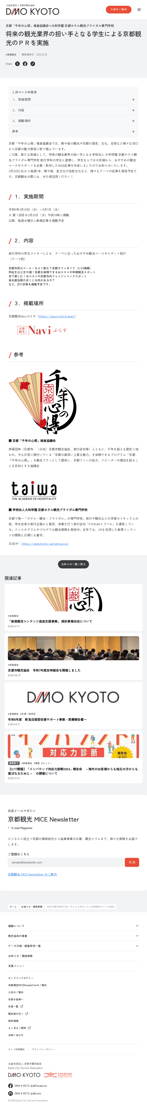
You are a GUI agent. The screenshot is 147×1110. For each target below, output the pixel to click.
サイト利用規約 (16, 1049)
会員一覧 (13, 1006)
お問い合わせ (15, 1035)
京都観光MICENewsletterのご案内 (27, 985)
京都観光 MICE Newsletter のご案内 (32, 874)
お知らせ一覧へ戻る (73, 564)
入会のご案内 (118, 9)
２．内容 (18, 110)
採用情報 (13, 1021)
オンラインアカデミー (20, 978)
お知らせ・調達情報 (31, 906)
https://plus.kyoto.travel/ (57, 316)
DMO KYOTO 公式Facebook (31, 1086)
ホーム (13, 906)
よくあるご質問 (17, 1028)
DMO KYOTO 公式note (28, 1093)
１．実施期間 (21, 99)
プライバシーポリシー (43, 1049)
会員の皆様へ (15, 999)
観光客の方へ (15, 1014)
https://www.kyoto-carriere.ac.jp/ (45, 543)
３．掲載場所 (21, 120)
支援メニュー (16, 966)
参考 (15, 131)
